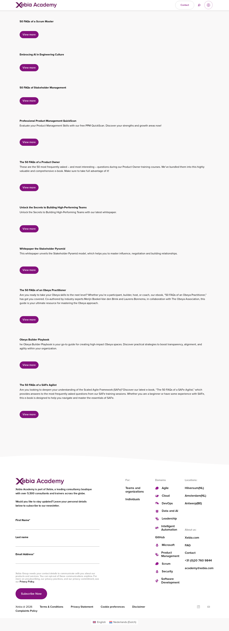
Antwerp (190, 503)
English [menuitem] (101, 622)
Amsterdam (193, 496)
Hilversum (191, 488)
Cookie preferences (113, 607)
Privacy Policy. (27, 581)
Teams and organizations (134, 489)
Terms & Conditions (51, 607)
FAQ (188, 545)
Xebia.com (192, 537)
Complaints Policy (26, 611)
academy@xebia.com (199, 568)
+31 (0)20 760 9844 (198, 560)
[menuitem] (99, 622)
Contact (190, 553)
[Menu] (208, 5)
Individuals (132, 499)
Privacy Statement (82, 607)
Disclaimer (138, 607)
